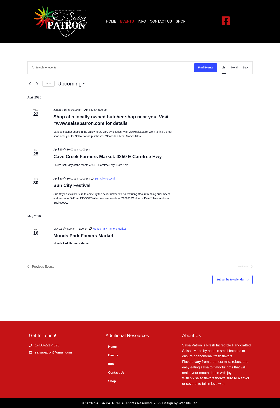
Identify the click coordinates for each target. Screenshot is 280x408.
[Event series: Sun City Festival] (103, 178)
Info (111, 364)
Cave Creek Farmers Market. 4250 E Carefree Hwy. (108, 156)
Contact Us (116, 372)
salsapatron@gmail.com (53, 352)
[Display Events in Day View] (245, 68)
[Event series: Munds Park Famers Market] (107, 228)
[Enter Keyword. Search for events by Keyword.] (111, 68)
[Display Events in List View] (224, 68)
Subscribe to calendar (230, 279)
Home (112, 346)
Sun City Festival (71, 185)
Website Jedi (188, 403)
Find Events (205, 67)
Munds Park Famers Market (83, 235)
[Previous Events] (29, 83)
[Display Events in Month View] (234, 68)
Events (113, 355)
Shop (112, 381)
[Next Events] (37, 83)
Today (48, 83)
